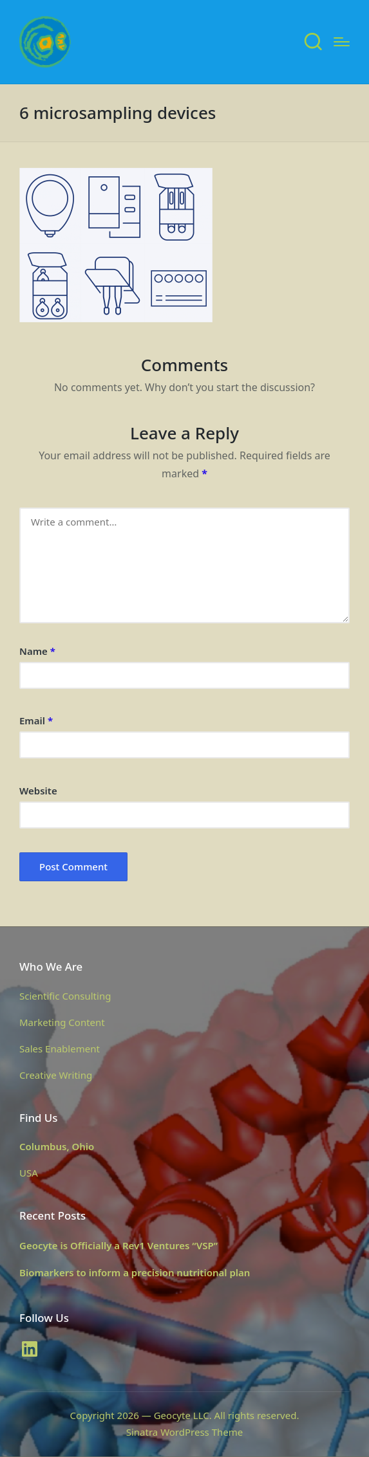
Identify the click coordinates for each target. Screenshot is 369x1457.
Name (37, 651)
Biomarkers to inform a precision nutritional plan (134, 1272)
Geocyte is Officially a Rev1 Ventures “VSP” (118, 1245)
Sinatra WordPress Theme (184, 1431)
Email (36, 720)
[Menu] (342, 41)
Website (38, 790)
